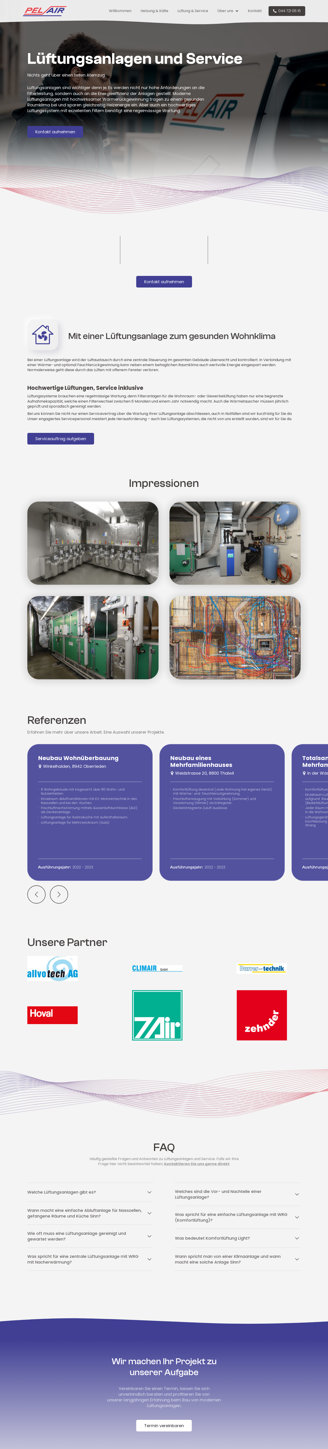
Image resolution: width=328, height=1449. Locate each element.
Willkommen (120, 10)
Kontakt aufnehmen (55, 132)
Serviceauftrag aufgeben (60, 439)
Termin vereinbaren (164, 1425)
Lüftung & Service (192, 10)
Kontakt (255, 10)
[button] (228, 11)
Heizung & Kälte (154, 10)
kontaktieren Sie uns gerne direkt (196, 1163)
